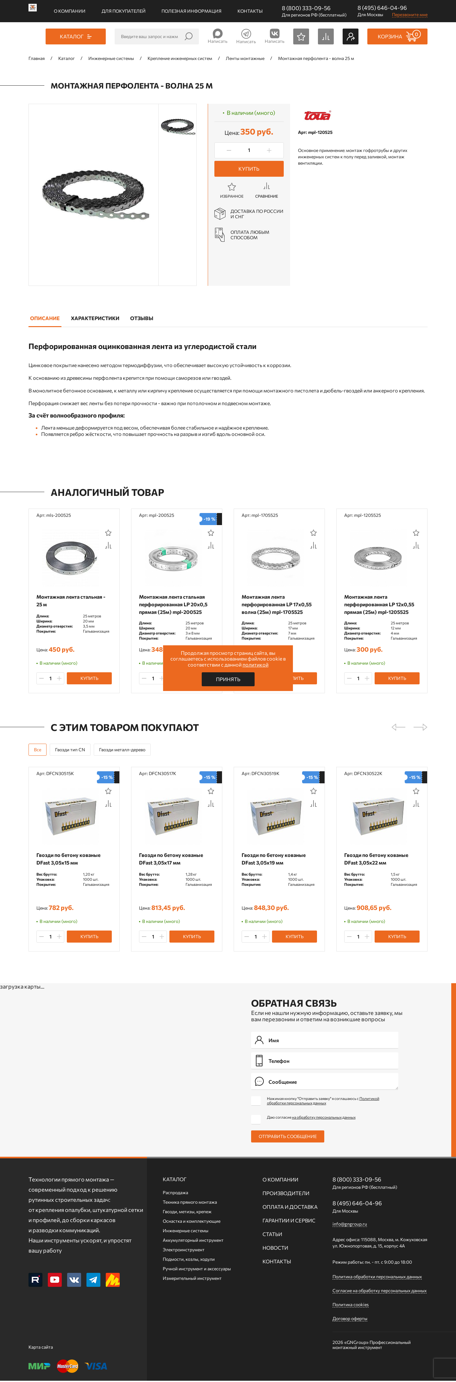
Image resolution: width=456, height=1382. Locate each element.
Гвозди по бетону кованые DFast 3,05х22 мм (378, 859)
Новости (275, 1249)
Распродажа (175, 1193)
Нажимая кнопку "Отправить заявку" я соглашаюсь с (323, 1101)
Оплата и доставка (290, 1208)
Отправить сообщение (288, 1137)
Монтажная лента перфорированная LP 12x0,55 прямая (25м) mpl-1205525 (381, 604)
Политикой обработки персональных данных (323, 1101)
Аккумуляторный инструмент (193, 1241)
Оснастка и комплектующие (191, 1222)
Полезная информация (191, 11)
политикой (256, 664)
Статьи (272, 1235)
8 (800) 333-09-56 (306, 8)
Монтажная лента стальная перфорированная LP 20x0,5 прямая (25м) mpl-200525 (175, 604)
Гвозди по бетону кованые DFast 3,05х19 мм (275, 859)
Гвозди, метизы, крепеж (187, 1212)
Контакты (250, 11)
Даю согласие (311, 1118)
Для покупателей (124, 11)
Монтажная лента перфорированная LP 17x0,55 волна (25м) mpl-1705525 (278, 604)
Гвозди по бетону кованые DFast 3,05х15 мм (70, 859)
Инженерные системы (185, 1231)
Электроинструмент (184, 1251)
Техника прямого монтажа (190, 1203)
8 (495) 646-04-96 (382, 7)
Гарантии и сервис (289, 1222)
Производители (286, 1194)
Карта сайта (40, 1348)
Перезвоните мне (410, 14)
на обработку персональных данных (324, 1118)
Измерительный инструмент (192, 1279)
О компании (70, 11)
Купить (248, 169)
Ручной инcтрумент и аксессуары (197, 1270)
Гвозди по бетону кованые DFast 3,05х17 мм (173, 859)
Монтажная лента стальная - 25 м (72, 600)
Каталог (175, 1180)
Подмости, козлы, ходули (189, 1260)
